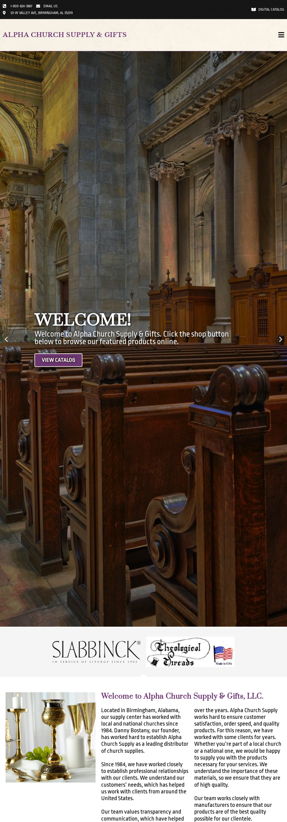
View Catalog (58, 360)
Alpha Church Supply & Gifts (65, 35)
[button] (6, 338)
